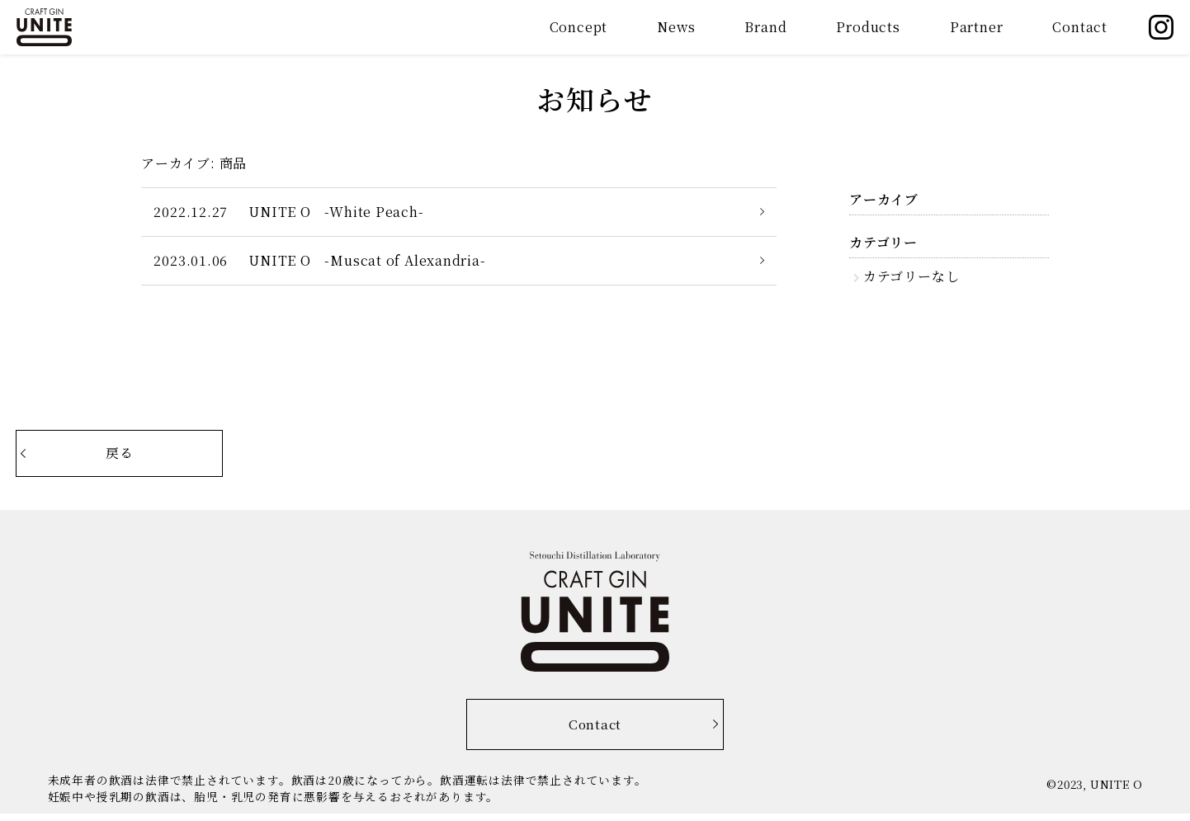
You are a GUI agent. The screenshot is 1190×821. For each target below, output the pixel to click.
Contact (1079, 26)
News (676, 26)
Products (868, 26)
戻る (145, 455)
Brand (765, 26)
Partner (976, 26)
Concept (579, 26)
